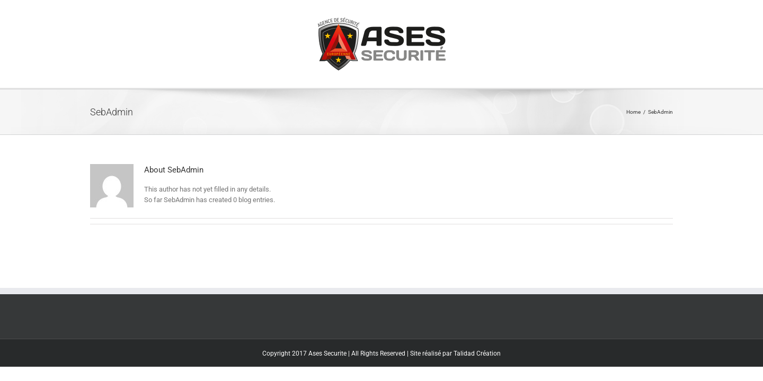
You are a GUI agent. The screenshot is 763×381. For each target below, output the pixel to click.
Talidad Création (477, 353)
